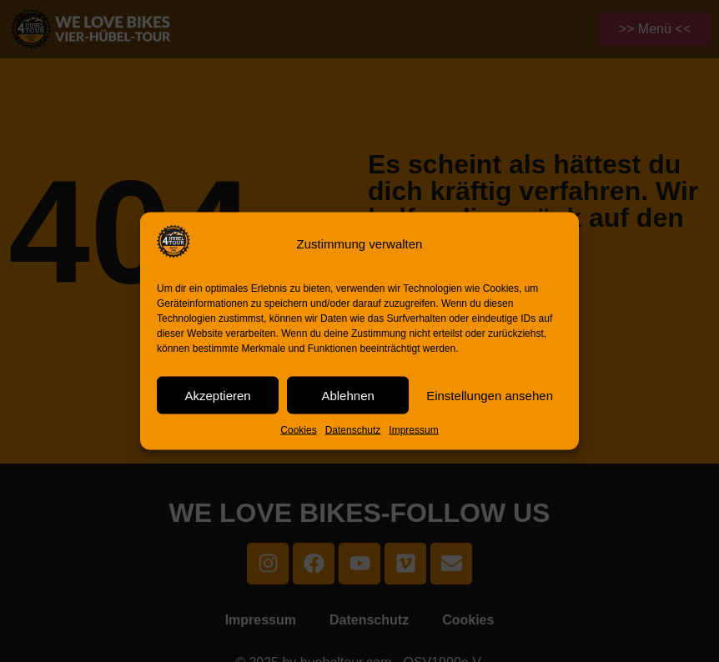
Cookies (298, 430)
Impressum (413, 430)
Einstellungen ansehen (489, 395)
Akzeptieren (217, 395)
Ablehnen (347, 395)
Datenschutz (353, 430)
